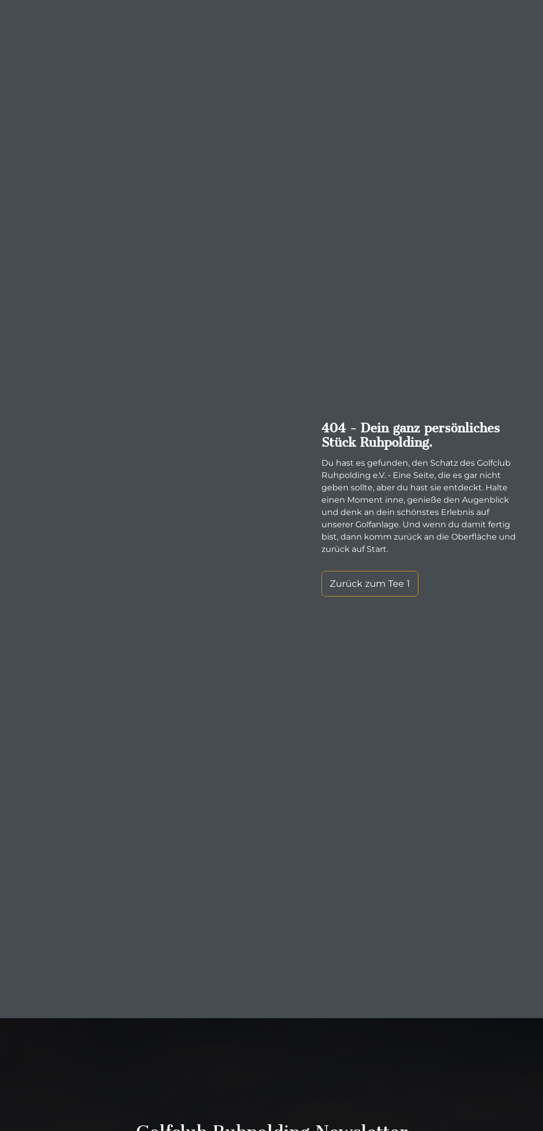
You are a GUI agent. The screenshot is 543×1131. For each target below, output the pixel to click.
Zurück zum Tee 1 (370, 583)
